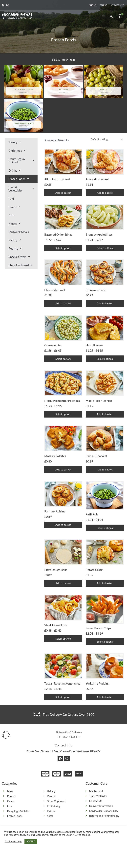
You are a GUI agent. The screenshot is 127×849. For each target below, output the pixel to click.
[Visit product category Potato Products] (23, 81)
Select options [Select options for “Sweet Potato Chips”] (105, 642)
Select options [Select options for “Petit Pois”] (105, 528)
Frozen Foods (18, 179)
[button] (103, 16)
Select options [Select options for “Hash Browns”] (105, 358)
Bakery (14, 142)
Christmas (16, 150)
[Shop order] (106, 139)
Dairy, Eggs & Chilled (21, 160)
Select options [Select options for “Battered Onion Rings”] (63, 248)
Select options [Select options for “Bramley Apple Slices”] (105, 248)
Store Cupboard (20, 265)
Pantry (14, 240)
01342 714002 (69, 737)
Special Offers (19, 257)
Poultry (15, 248)
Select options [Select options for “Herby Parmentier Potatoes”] (63, 414)
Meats (14, 223)
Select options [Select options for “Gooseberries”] (63, 358)
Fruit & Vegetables (21, 188)
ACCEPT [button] (30, 841)
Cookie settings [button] (13, 841)
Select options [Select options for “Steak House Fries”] (63, 639)
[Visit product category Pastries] (63, 81)
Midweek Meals (18, 232)
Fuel (11, 198)
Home (55, 59)
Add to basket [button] (63, 192)
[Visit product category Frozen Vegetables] (23, 115)
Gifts (11, 215)
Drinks (14, 170)
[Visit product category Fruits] (103, 81)
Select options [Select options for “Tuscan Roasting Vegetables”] (63, 697)
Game (14, 207)
